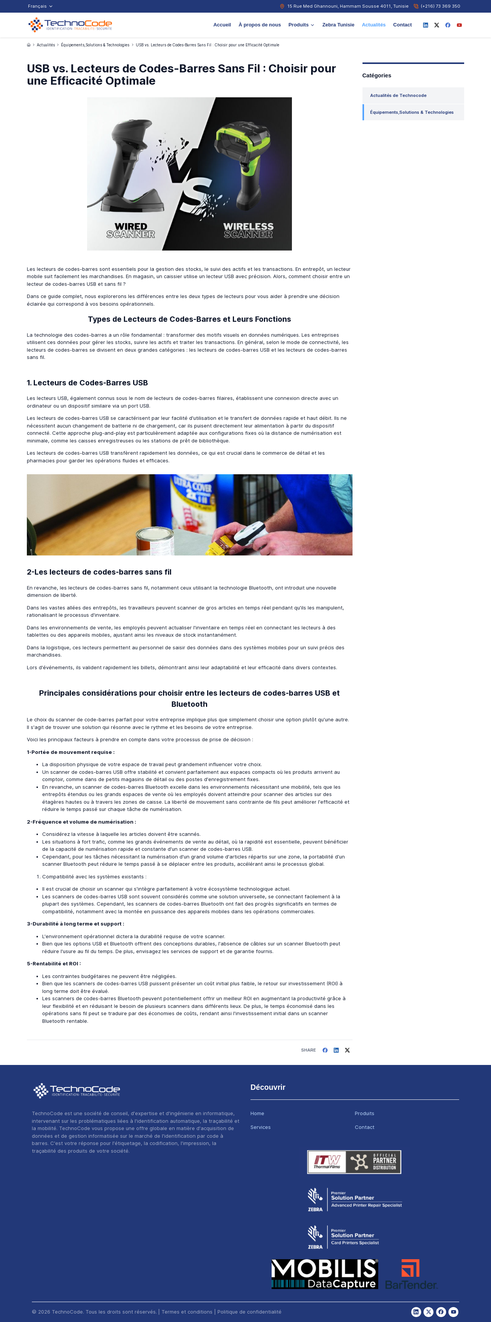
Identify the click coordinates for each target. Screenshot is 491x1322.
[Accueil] (29, 45)
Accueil (222, 25)
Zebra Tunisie (338, 25)
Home (257, 1113)
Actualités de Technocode (398, 95)
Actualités (374, 25)
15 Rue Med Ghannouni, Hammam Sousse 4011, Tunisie (348, 6)
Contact (402, 25)
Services (260, 1127)
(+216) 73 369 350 (440, 6)
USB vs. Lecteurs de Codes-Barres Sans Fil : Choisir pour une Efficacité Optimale (207, 45)
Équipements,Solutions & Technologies (95, 45)
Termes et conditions (187, 1312)
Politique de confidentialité (249, 1312)
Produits (301, 25)
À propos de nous (260, 25)
